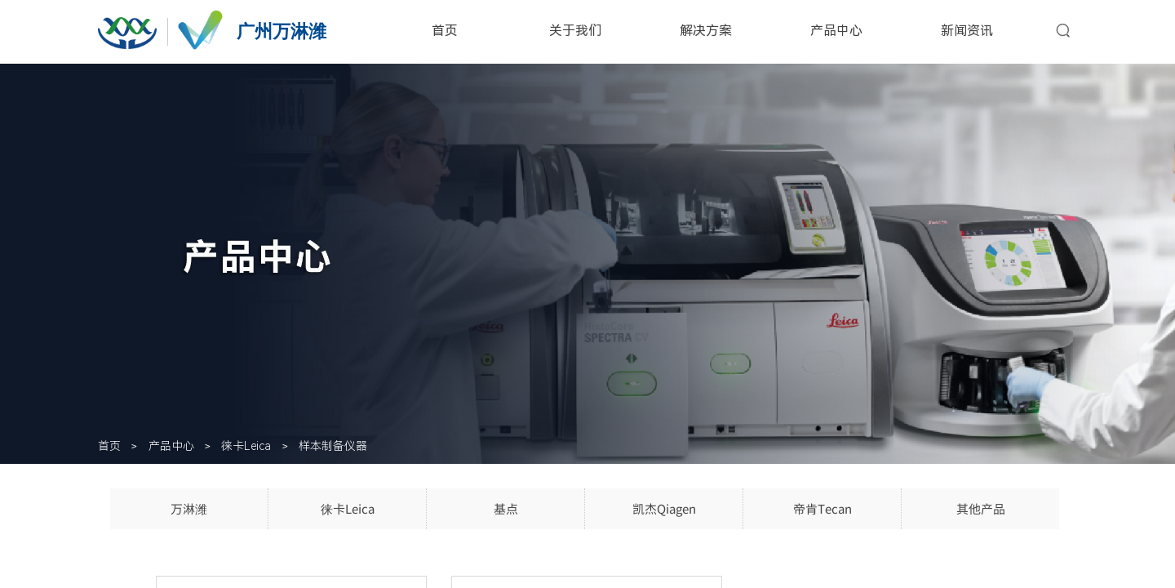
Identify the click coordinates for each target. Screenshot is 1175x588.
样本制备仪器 (333, 445)
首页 (445, 30)
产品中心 (836, 30)
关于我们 (575, 30)
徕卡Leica (246, 445)
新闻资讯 (967, 30)
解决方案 (706, 30)
